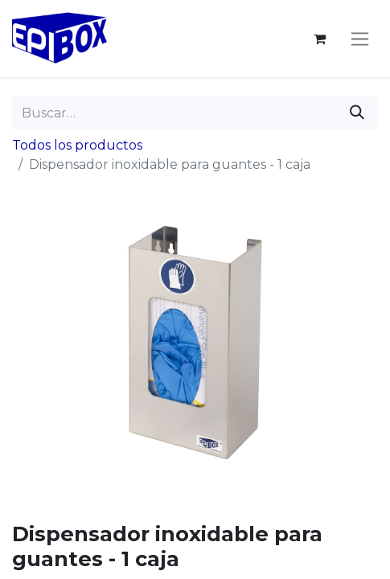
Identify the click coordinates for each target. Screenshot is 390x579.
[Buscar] (357, 112)
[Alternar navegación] (360, 38)
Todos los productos (77, 145)
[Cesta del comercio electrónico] (319, 39)
